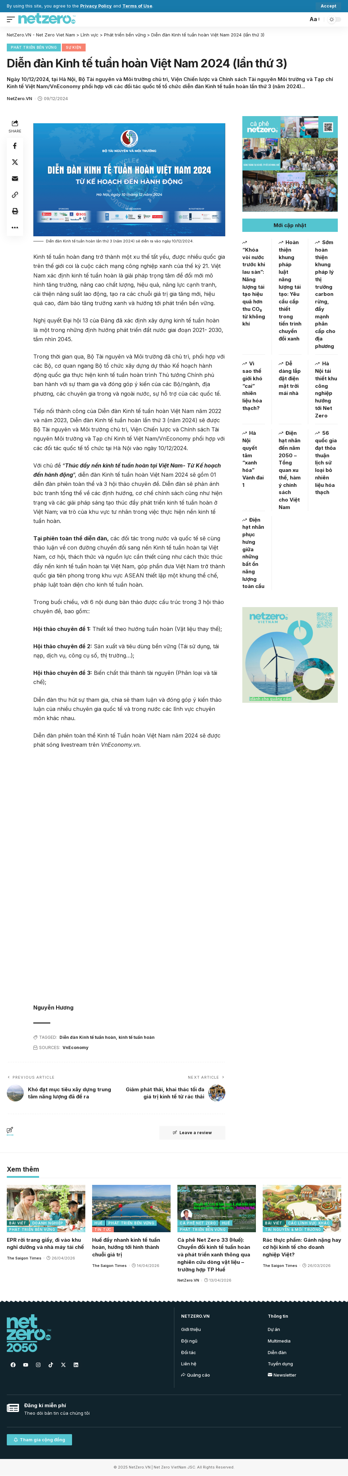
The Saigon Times (24, 1258)
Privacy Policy (96, 6)
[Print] (15, 211)
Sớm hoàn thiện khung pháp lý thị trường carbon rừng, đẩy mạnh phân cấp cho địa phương (325, 294)
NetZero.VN (19, 98)
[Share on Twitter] (15, 162)
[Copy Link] (15, 195)
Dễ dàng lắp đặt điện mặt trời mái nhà (290, 378)
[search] (301, 19)
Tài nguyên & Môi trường (293, 1229)
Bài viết (18, 1223)
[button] (290, 225)
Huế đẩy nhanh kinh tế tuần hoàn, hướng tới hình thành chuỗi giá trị (126, 1247)
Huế (98, 1223)
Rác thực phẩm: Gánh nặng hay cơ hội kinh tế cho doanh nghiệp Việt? (302, 1247)
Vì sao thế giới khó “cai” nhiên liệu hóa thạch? (252, 385)
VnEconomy (75, 1047)
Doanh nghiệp (47, 1223)
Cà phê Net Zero (198, 1223)
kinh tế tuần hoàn (137, 1037)
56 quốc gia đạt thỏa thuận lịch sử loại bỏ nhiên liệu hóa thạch (326, 462)
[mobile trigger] (12, 19)
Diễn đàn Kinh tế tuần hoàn (87, 1037)
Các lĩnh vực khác (309, 1223)
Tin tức (102, 1229)
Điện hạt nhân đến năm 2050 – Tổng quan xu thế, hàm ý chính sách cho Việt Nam (290, 470)
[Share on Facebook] (15, 146)
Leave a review (192, 1133)
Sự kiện (74, 48)
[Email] (15, 179)
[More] (15, 228)
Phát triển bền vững (34, 48)
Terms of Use (137, 6)
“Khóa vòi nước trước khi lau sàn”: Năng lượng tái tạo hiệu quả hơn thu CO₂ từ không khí (253, 287)
